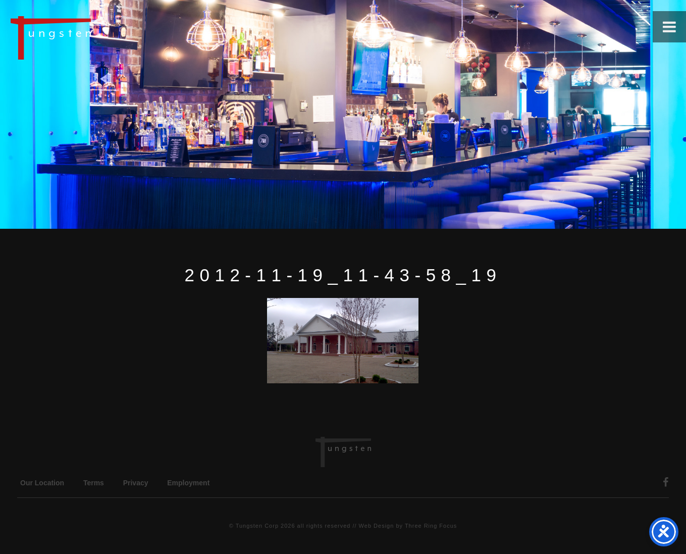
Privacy (135, 483)
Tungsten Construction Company (86, 37)
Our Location (42, 483)
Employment (188, 483)
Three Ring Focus (431, 526)
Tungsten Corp (257, 526)
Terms (93, 483)
